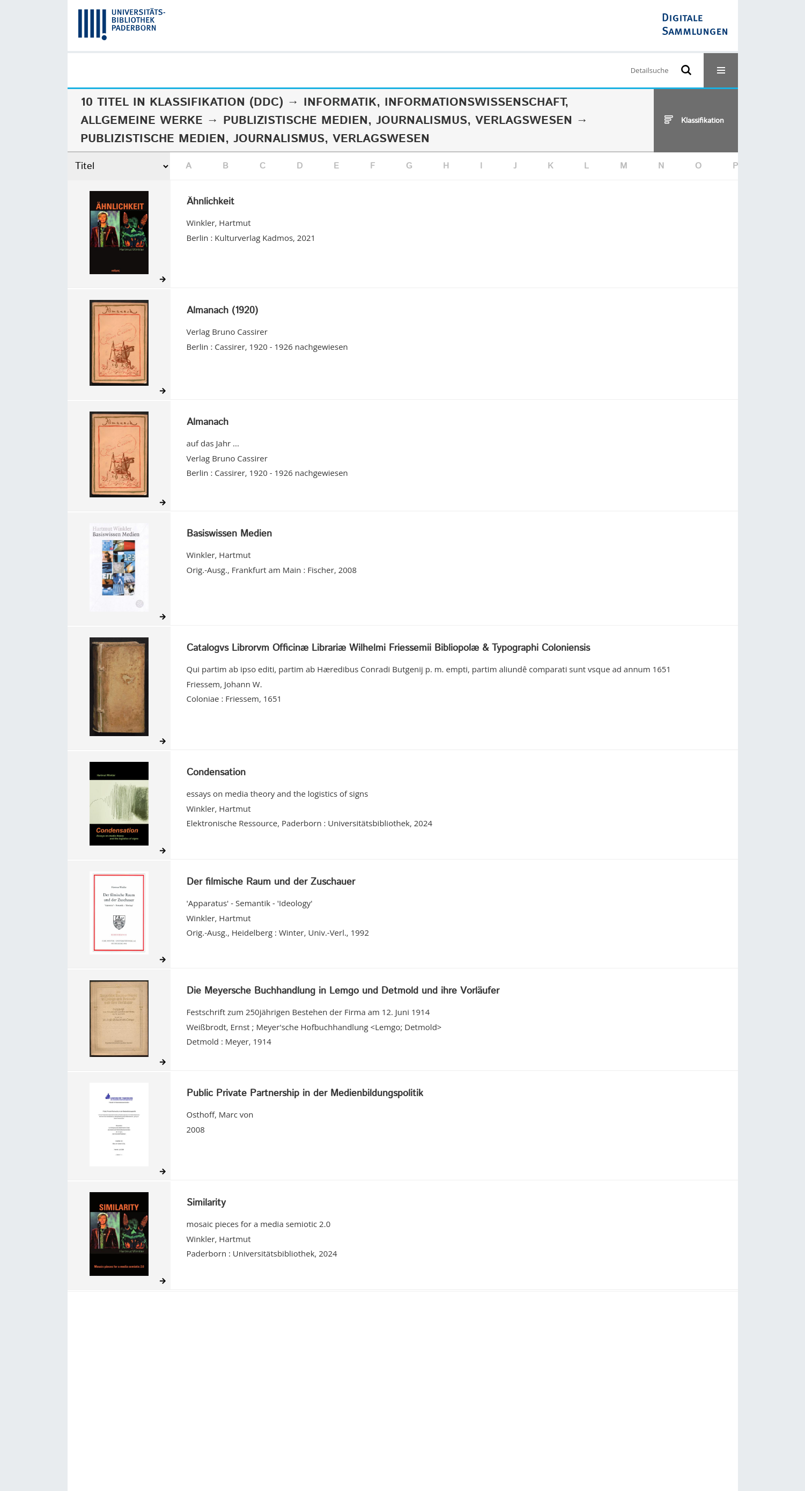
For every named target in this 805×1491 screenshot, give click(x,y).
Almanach (207, 423)
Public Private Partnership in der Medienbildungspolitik (305, 1094)
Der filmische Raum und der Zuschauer (271, 882)
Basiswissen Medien (229, 534)
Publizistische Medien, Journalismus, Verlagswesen (397, 120)
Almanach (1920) (222, 311)
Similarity (206, 1203)
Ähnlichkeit (210, 202)
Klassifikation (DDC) (216, 102)
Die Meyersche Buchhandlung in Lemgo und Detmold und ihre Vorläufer (343, 991)
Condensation (216, 773)
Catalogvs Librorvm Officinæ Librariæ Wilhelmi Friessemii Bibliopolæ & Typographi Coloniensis (388, 649)
